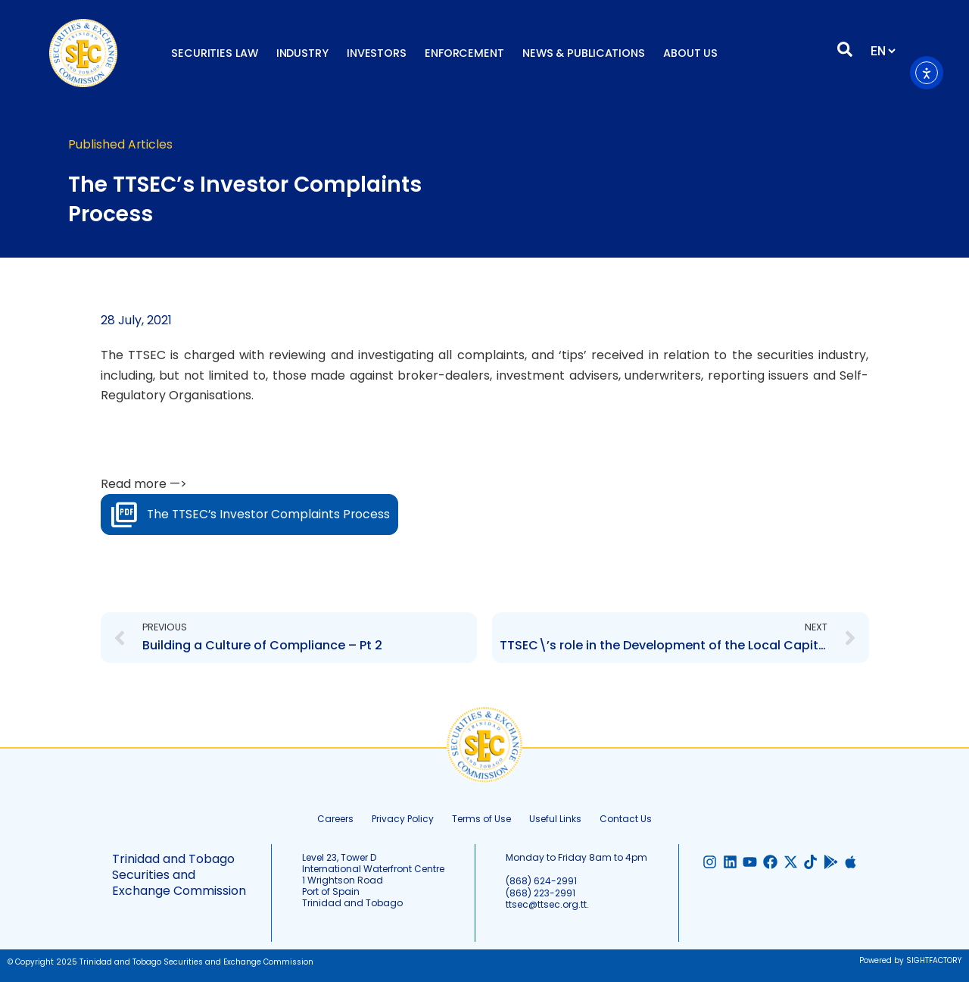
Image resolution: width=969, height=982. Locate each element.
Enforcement (464, 53)
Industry (302, 53)
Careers (335, 818)
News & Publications (583, 53)
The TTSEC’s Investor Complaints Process (270, 514)
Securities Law (214, 53)
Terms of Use (481, 818)
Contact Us (626, 818)
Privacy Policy (403, 818)
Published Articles (120, 144)
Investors (377, 53)
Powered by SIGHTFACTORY (910, 960)
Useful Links (555, 818)
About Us (690, 53)
